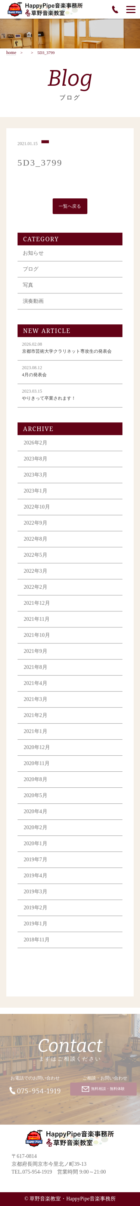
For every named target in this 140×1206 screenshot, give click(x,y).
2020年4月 (35, 812)
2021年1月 (35, 732)
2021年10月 (37, 636)
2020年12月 (37, 748)
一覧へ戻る (70, 207)
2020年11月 (37, 764)
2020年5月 (35, 796)
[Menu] (130, 9)
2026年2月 (35, 444)
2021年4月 (35, 684)
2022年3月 (35, 572)
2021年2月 (35, 716)
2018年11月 (37, 941)
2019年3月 (35, 892)
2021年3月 (35, 700)
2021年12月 (37, 604)
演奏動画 (33, 302)
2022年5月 (35, 556)
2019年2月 (35, 908)
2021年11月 (37, 620)
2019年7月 (35, 860)
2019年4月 (35, 876)
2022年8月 (35, 540)
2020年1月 (35, 844)
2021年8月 (35, 668)
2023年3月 (35, 476)
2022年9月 (35, 524)
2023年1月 (35, 492)
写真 (28, 286)
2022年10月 (37, 508)
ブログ (30, 270)
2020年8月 (35, 780)
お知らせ (33, 254)
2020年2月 (35, 828)
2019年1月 (35, 925)
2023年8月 (35, 460)
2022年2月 (35, 588)
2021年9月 (35, 652)
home (11, 52)
